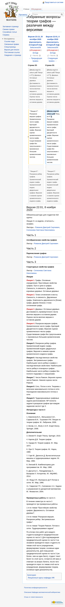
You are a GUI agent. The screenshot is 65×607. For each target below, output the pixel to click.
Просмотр (23, 15)
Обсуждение (36, 9)
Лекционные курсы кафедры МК (41, 578)
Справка (6, 35)
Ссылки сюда (9, 41)
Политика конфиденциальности (35, 587)
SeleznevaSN (35, 47)
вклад (35, 53)
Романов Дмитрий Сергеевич (47, 227)
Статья (26, 9)
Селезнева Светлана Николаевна (40, 230)
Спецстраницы (10, 47)
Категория (31, 575)
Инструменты (9, 39)
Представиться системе (54, 2)
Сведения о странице (12, 55)
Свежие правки (8, 29)
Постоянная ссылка (12, 52)
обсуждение (35, 50)
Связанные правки (11, 44)
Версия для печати (11, 50)
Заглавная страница (10, 27)
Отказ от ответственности (33, 597)
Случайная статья (10, 32)
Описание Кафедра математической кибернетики (42, 592)
